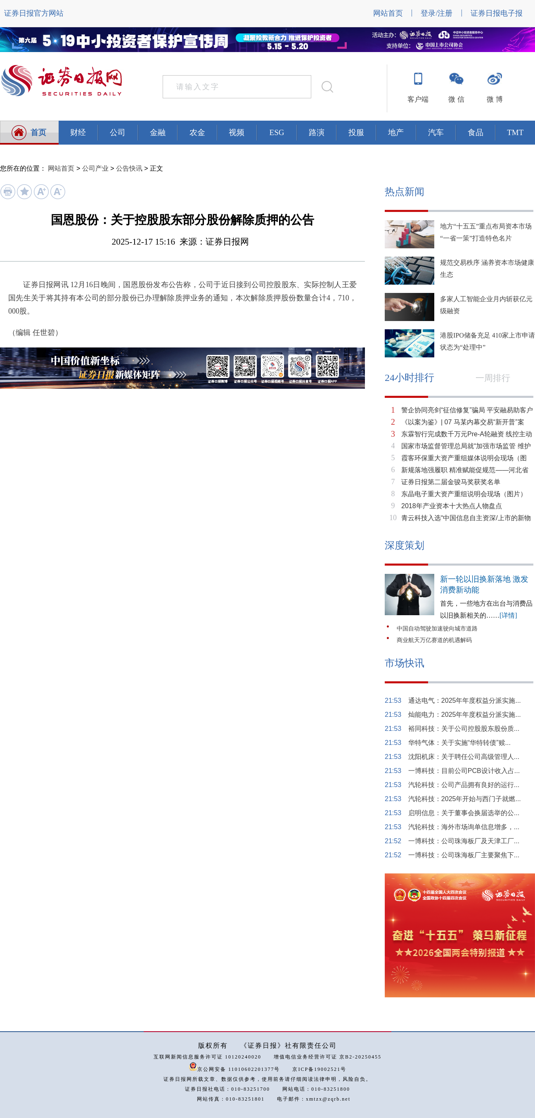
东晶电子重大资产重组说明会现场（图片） (464, 493)
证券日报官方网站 (34, 13)
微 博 (494, 99)
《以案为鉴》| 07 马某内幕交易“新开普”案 (462, 422)
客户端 (417, 99)
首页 (38, 132)
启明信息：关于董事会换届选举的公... (463, 812)
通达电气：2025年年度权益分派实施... (464, 700)
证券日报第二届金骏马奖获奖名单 (450, 481)
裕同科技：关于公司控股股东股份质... (463, 728)
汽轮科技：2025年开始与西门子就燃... (464, 798)
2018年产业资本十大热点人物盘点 (451, 505)
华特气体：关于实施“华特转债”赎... (459, 742)
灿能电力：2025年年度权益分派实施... (464, 714)
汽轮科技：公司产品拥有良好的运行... (463, 784)
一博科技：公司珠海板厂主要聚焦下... (463, 855)
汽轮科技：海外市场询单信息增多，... (463, 826)
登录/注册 (436, 13)
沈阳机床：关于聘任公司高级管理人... (463, 756)
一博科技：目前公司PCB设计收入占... (464, 770)
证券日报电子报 (497, 13)
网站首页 (388, 13)
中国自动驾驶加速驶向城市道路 (437, 629)
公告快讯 (129, 168)
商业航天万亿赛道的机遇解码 (434, 640)
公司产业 (95, 168)
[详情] (508, 615)
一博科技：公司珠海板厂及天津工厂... (463, 840)
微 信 (456, 99)
